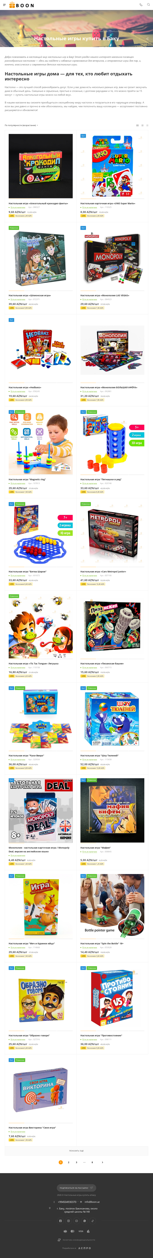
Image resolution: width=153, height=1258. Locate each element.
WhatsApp (84, 1220)
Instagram (68, 1220)
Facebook (60, 1220)
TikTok (92, 1220)
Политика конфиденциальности (79, 1240)
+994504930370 (67, 1202)
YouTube (76, 1220)
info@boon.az (92, 1201)
